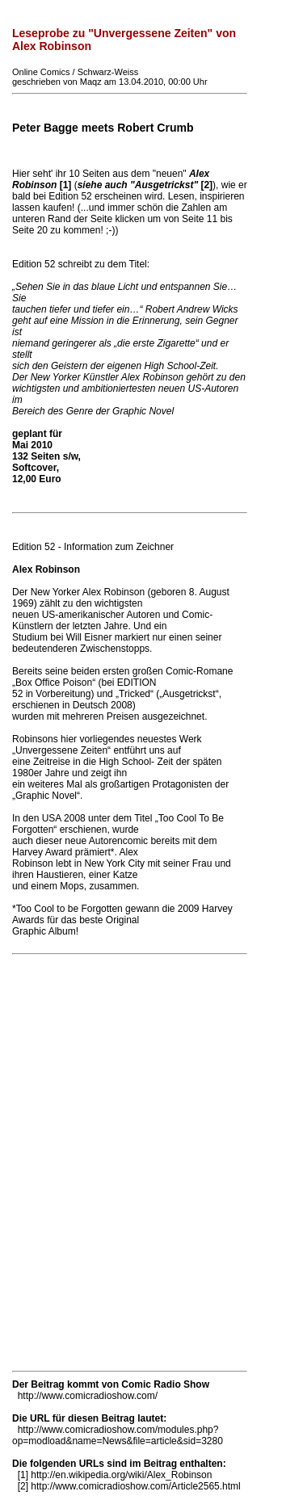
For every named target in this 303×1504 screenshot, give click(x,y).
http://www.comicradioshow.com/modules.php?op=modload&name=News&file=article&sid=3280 (117, 1435)
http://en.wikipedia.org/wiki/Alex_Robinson (121, 1475)
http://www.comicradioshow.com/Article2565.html (135, 1486)
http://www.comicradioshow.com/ (88, 1395)
